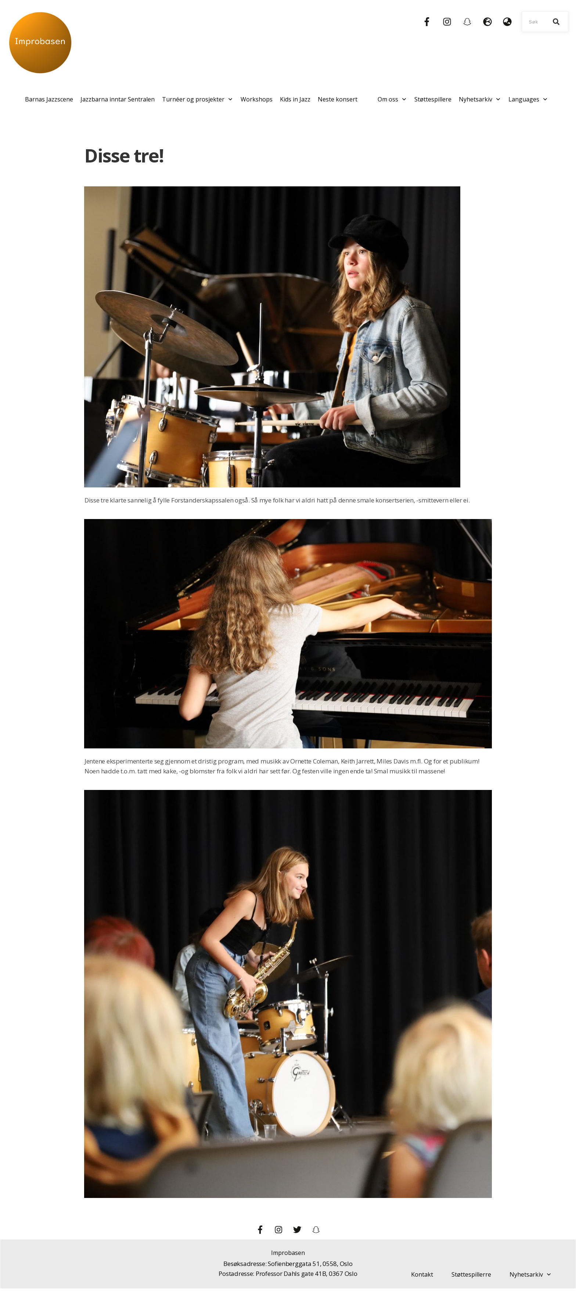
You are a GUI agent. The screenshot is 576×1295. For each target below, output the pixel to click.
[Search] (556, 21)
